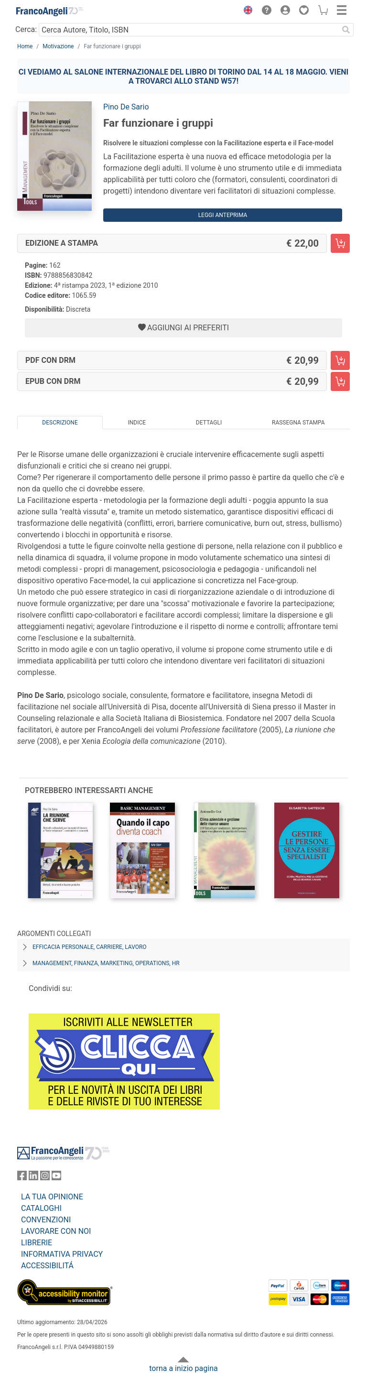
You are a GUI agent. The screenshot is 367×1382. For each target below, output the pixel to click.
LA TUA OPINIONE (52, 1196)
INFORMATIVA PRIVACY (62, 1254)
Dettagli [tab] (209, 422)
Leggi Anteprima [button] (223, 215)
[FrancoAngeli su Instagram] (45, 1177)
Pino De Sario (126, 106)
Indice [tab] (137, 422)
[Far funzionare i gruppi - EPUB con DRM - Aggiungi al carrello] (340, 381)
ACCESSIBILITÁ (47, 1265)
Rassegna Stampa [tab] (298, 422)
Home (24, 46)
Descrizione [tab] (59, 422)
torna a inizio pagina (183, 1368)
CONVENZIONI (46, 1219)
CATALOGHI (41, 1208)
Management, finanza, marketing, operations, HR (106, 963)
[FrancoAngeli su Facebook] (22, 1177)
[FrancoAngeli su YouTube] (56, 1177)
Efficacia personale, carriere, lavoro (89, 947)
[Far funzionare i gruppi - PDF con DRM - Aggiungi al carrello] (340, 360)
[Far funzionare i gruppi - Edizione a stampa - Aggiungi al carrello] (340, 243)
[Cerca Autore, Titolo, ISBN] (188, 29)
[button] (245, 11)
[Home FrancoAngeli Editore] (49, 11)
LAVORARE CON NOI (56, 1231)
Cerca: (26, 29)
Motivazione (58, 46)
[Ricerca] (346, 29)
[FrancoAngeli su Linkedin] (33, 1177)
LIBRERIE (36, 1242)
